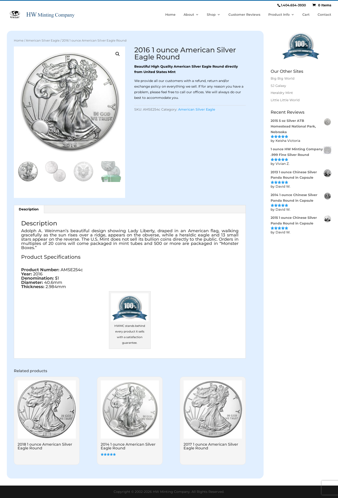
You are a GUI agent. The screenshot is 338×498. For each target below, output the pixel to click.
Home (170, 15)
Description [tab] (29, 209)
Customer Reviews (244, 15)
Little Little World (285, 100)
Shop (211, 15)
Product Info (279, 15)
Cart (306, 15)
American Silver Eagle (43, 40)
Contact (324, 15)
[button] (117, 54)
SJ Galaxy (278, 86)
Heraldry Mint (282, 93)
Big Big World (282, 78)
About (189, 15)
